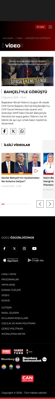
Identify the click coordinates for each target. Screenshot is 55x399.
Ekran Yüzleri (11, 290)
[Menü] (50, 27)
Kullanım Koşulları (14, 318)
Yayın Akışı (8, 284)
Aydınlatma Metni (13, 334)
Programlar (10, 279)
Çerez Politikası (12, 328)
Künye (5, 300)
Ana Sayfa (10, 38)
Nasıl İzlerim (10, 312)
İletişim (6, 307)
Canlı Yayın (8, 274)
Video (21, 38)
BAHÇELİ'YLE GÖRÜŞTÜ (38, 38)
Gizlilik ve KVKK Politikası (18, 323)
